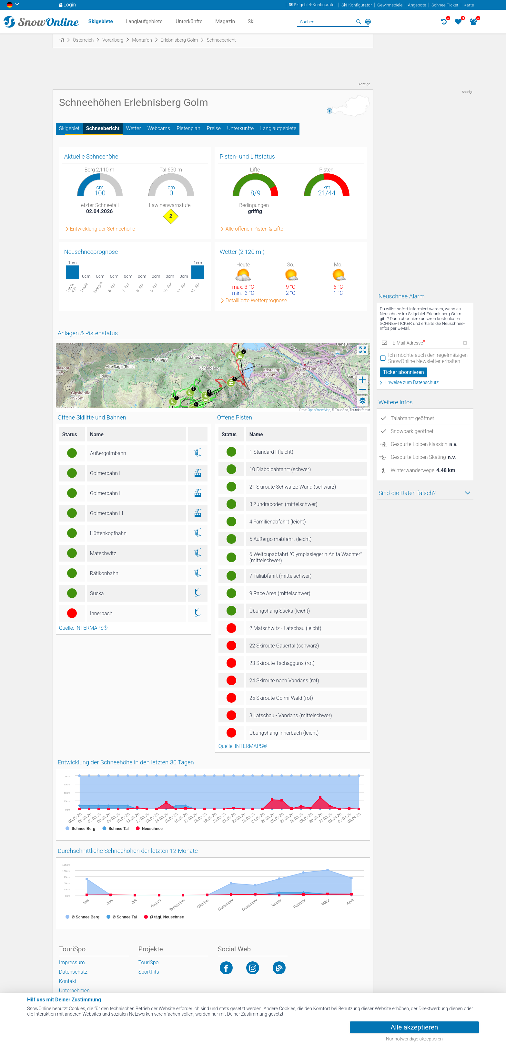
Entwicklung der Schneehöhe (102, 229)
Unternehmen (74, 991)
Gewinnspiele (389, 5)
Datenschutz (73, 972)
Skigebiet (69, 128)
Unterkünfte (240, 128)
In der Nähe (368, 21)
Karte (469, 5)
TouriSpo (148, 962)
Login (70, 5)
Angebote (417, 5)
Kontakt (67, 981)
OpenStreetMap (319, 410)
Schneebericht (103, 128)
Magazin (225, 21)
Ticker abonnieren (403, 372)
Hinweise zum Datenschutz (411, 382)
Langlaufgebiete (278, 128)
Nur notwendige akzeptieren (414, 1039)
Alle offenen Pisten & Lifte (254, 229)
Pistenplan (188, 128)
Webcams (158, 128)
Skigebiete (100, 21)
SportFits (148, 972)
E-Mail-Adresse (409, 343)
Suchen (359, 21)
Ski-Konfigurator (356, 5)
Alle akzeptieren (414, 1027)
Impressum (72, 962)
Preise (214, 128)
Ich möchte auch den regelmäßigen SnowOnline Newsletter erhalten (428, 358)
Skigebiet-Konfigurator (315, 5)
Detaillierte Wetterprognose (256, 300)
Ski (251, 21)
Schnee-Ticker (444, 5)
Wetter (133, 128)
